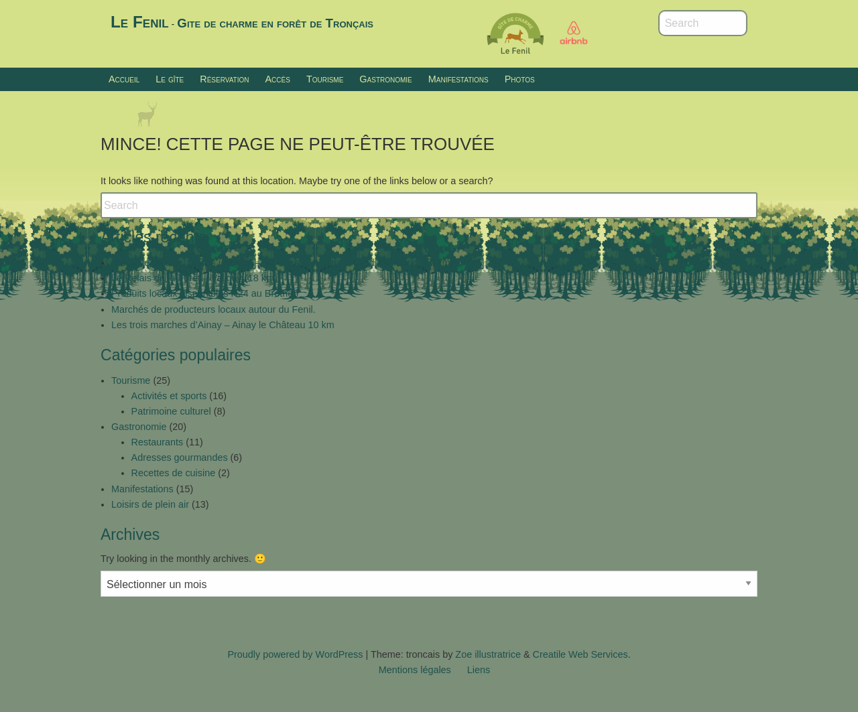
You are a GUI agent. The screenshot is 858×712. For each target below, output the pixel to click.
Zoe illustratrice (488, 654)
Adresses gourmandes (179, 457)
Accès (277, 79)
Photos (520, 79)
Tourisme (324, 79)
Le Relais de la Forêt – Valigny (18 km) (194, 278)
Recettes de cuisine (173, 473)
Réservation (224, 79)
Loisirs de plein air (150, 504)
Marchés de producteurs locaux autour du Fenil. (213, 309)
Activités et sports (169, 395)
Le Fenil (140, 22)
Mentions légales (415, 669)
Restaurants (157, 442)
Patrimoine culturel (171, 411)
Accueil (124, 79)
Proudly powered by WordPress (295, 654)
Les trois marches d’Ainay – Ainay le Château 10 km (222, 324)
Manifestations (458, 79)
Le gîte (170, 79)
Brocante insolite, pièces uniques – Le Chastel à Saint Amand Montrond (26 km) (282, 262)
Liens (478, 669)
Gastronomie (385, 79)
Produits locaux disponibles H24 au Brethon (204, 293)
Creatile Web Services (580, 654)
